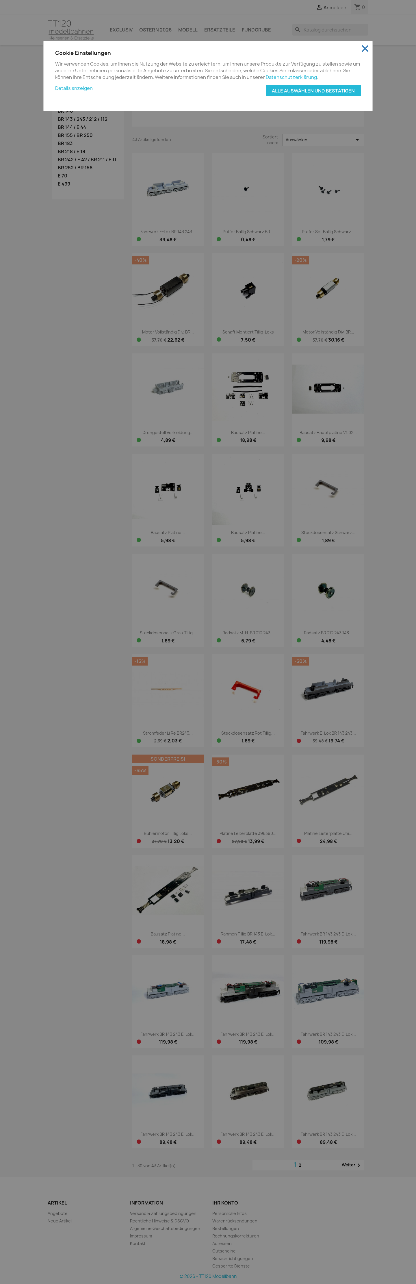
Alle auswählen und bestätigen (313, 91)
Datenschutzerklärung (291, 77)
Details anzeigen (74, 88)
